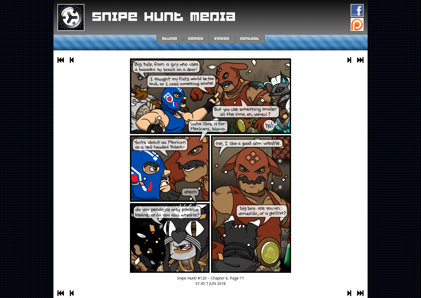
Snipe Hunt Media (164, 17)
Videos (221, 38)
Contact (249, 38)
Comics (195, 38)
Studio (169, 38)
